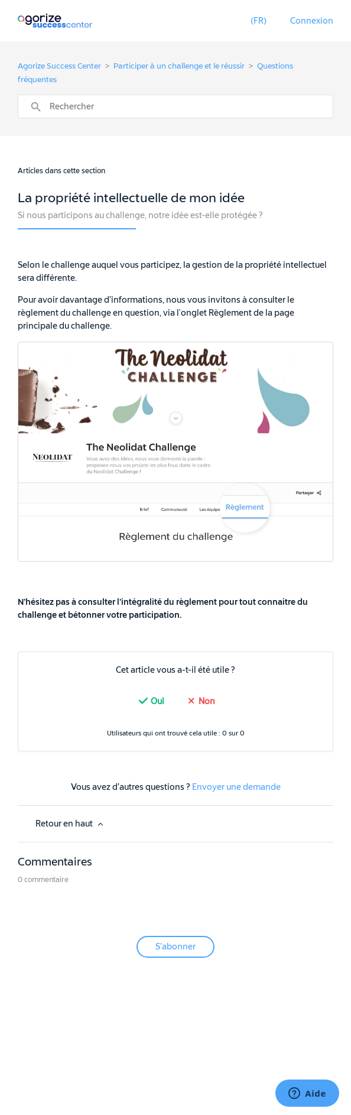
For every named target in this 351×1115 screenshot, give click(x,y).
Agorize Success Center (59, 66)
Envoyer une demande (236, 787)
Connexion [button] (311, 21)
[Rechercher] (176, 106)
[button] (258, 21)
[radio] (150, 701)
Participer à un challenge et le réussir (179, 66)
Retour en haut (70, 823)
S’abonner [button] (175, 946)
